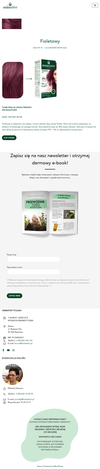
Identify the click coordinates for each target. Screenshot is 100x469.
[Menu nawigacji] (95, 5)
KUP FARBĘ (9, 138)
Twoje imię (33, 257)
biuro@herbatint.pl (23, 343)
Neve (39, 466)
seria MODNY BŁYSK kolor (56, 48)
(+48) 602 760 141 (24, 341)
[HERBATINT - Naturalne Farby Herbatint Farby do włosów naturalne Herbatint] (10, 5)
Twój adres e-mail (33, 269)
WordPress (58, 466)
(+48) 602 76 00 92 (24, 394)
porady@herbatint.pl (24, 399)
